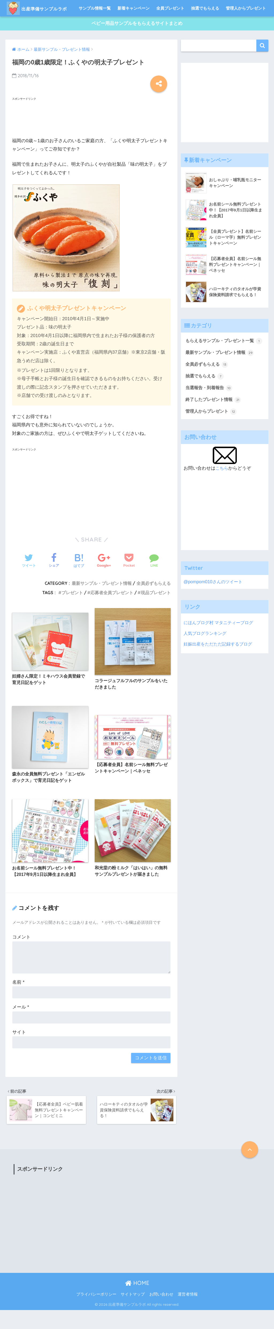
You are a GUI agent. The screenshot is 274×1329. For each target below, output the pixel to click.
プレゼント (72, 609)
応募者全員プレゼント (111, 609)
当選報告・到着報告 (210, 413)
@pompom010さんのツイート (214, 607)
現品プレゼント (156, 609)
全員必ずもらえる (153, 600)
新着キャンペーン (133, 24)
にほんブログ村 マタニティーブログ (221, 647)
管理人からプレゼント (246, 24)
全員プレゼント (170, 24)
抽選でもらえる (205, 24)
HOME (137, 1302)
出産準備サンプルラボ (47, 8)
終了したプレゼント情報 (214, 425)
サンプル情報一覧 (95, 24)
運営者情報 (188, 1313)
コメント (21, 955)
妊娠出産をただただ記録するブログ (220, 668)
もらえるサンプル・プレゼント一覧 (221, 362)
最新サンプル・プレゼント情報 (102, 600)
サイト (19, 1050)
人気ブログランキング (206, 658)
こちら (222, 493)
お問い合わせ (161, 1313)
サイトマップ (133, 1313)
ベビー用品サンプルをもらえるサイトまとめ (137, 40)
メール (20, 1025)
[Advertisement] (55, 132)
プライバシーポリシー (96, 1313)
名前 (18, 1000)
